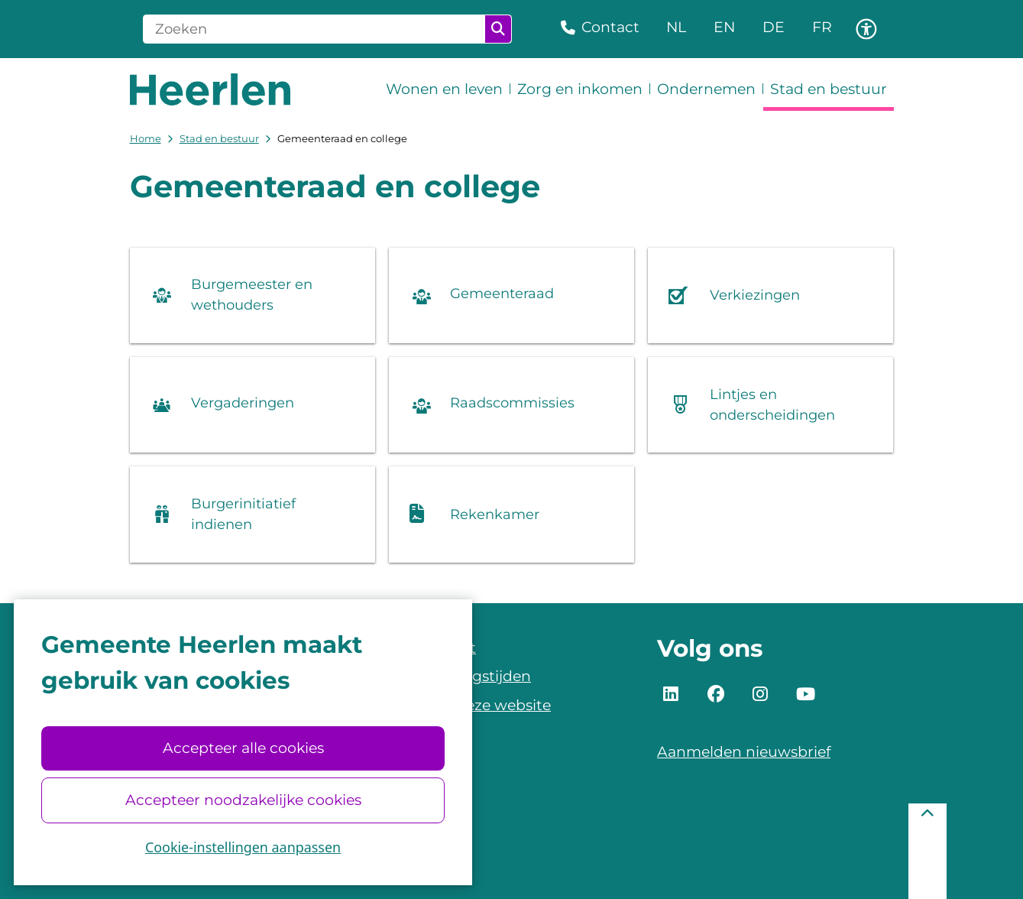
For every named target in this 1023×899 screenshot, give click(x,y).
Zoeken (498, 29)
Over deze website (484, 705)
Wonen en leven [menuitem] (444, 89)
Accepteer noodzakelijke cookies (243, 800)
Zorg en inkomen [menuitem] (580, 89)
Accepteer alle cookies (242, 748)
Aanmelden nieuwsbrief (743, 752)
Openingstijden (474, 676)
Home (145, 138)
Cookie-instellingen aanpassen (243, 847)
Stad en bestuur (219, 138)
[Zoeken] (314, 29)
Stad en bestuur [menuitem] (828, 89)
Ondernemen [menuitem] (706, 89)
